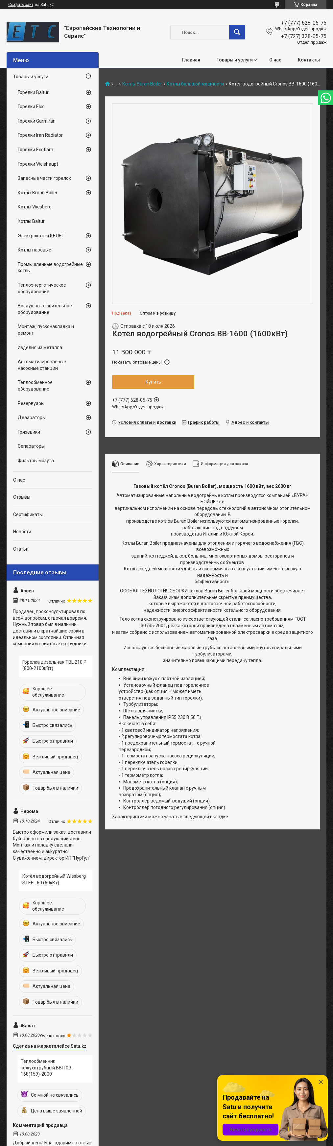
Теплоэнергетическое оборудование (42, 288)
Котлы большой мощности (195, 84)
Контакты (309, 59)
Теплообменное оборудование (35, 386)
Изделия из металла (40, 347)
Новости (22, 531)
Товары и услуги (235, 59)
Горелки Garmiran (37, 121)
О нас (275, 59)
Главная (191, 59)
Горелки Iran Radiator (40, 135)
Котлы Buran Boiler (142, 84)
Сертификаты (28, 514)
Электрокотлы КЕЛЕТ (41, 235)
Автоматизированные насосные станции (42, 365)
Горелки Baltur (33, 92)
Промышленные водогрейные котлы (50, 268)
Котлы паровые (34, 249)
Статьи (21, 549)
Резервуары (31, 403)
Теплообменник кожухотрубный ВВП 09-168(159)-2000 (47, 1068)
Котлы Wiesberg (35, 206)
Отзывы (21, 497)
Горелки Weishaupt (38, 164)
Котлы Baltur (31, 221)
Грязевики (29, 432)
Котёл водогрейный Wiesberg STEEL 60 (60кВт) (54, 879)
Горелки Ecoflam (35, 149)
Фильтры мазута (36, 460)
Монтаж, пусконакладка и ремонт (46, 330)
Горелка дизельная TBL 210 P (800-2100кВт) (54, 665)
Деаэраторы (32, 417)
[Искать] (237, 32)
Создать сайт (20, 4)
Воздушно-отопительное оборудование (45, 309)
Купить (153, 382)
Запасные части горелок (44, 178)
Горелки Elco (31, 106)
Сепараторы (31, 446)
